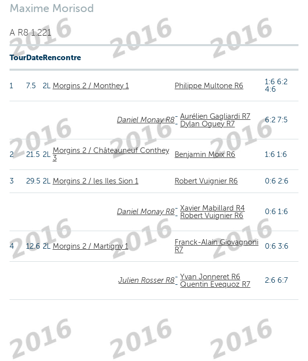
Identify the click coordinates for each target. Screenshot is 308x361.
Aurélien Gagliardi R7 (215, 116)
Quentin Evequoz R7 (215, 284)
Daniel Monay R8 (146, 120)
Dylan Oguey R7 (207, 124)
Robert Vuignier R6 (206, 181)
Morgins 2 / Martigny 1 (90, 246)
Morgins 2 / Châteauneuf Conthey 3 (111, 154)
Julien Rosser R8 (146, 280)
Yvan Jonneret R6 (210, 277)
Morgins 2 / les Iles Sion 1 (95, 181)
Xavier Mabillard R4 (212, 208)
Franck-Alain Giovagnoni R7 (216, 246)
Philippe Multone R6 (209, 86)
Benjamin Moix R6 (205, 154)
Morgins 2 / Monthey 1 (91, 86)
